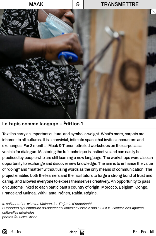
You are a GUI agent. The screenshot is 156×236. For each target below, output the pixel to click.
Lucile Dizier (27, 217)
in (19, 232)
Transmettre (120, 4)
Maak (36, 4)
